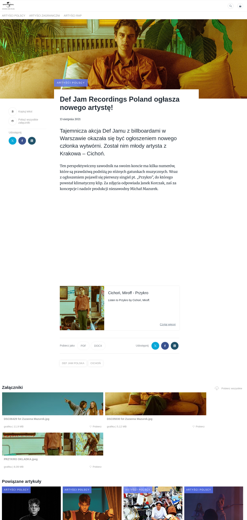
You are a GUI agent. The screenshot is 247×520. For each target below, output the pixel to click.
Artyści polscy (13, 15)
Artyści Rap (73, 15)
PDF (83, 339)
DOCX (98, 339)
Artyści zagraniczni (44, 15)
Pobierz (53, 419)
